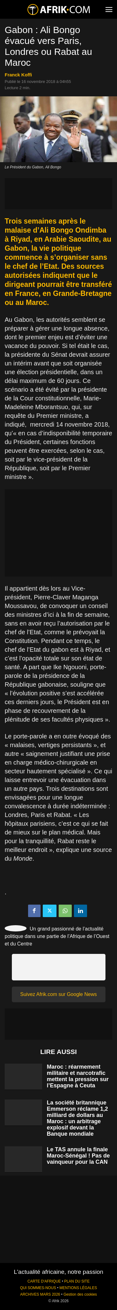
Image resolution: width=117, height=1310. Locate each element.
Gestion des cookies (80, 1294)
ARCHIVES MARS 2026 (40, 1294)
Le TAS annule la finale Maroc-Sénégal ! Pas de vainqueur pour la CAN (78, 1155)
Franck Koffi (18, 74)
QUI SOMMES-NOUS (38, 1288)
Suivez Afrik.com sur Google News (58, 994)
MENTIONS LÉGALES (78, 1288)
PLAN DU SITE (77, 1281)
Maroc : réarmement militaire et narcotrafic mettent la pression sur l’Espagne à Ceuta (78, 1076)
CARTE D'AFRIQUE (44, 1281)
